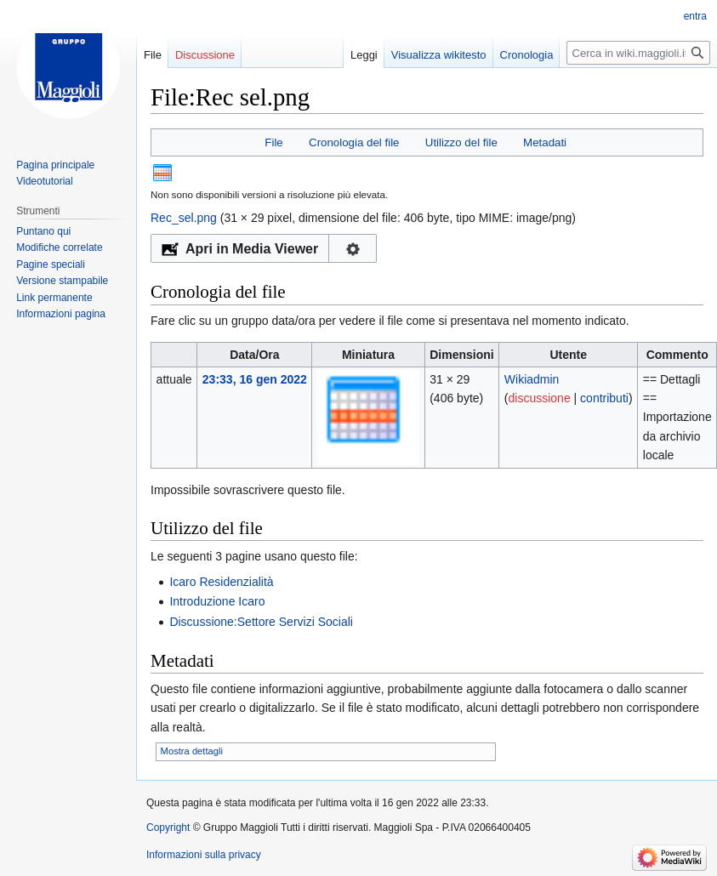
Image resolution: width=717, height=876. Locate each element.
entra (695, 16)
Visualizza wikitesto (439, 54)
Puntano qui (43, 231)
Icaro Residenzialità (221, 582)
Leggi (364, 54)
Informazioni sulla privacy (203, 855)
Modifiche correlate (59, 247)
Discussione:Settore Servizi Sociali (261, 622)
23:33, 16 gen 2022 (254, 379)
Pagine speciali (50, 264)
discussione (540, 398)
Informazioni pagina (60, 314)
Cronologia (527, 54)
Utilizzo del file (461, 142)
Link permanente (54, 298)
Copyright (168, 827)
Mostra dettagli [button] (192, 751)
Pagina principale (55, 165)
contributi (604, 398)
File (273, 142)
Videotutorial (44, 181)
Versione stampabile (62, 281)
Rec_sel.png (184, 218)
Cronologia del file (354, 142)
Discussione (205, 54)
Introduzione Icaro (217, 601)
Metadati (544, 142)
